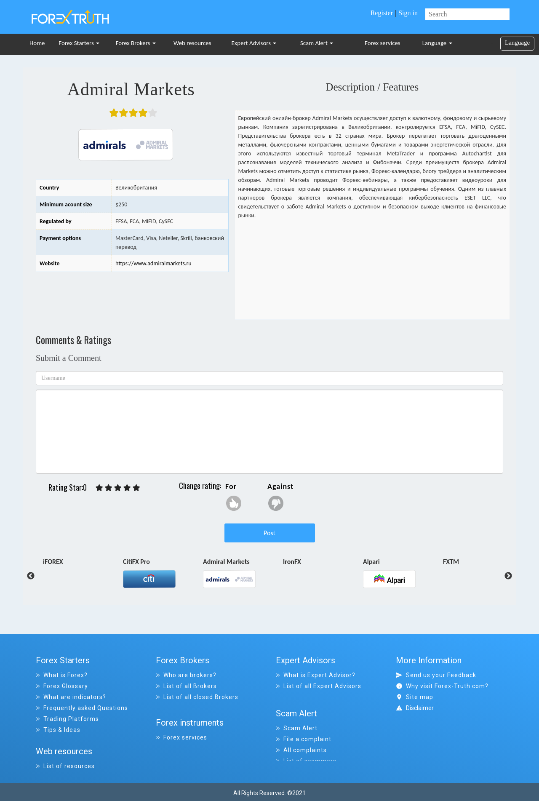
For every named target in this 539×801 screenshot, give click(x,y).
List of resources (65, 762)
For (231, 486)
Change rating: (200, 485)
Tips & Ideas (58, 729)
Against (280, 486)
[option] (83, 563)
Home (37, 43)
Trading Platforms (67, 719)
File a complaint (303, 729)
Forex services (382, 43)
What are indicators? (71, 697)
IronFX (292, 562)
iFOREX (53, 562)
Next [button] (508, 576)
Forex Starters (79, 43)
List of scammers (306, 751)
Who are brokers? (186, 675)
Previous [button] (24, 576)
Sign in (408, 12)
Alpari (371, 562)
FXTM (451, 562)
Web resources (192, 43)
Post (269, 533)
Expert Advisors (254, 43)
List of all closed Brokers (197, 697)
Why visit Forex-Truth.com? (442, 686)
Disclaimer (420, 708)
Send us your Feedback (436, 675)
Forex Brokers (136, 43)
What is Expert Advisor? (315, 675)
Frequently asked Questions (82, 708)
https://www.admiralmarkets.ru (153, 263)
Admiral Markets (226, 562)
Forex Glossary (62, 686)
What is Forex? (62, 675)
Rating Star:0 (67, 487)
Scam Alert (316, 43)
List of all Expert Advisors (318, 686)
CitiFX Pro (136, 562)
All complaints (301, 740)
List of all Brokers (186, 686)
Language (437, 43)
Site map (414, 697)
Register (382, 12)
